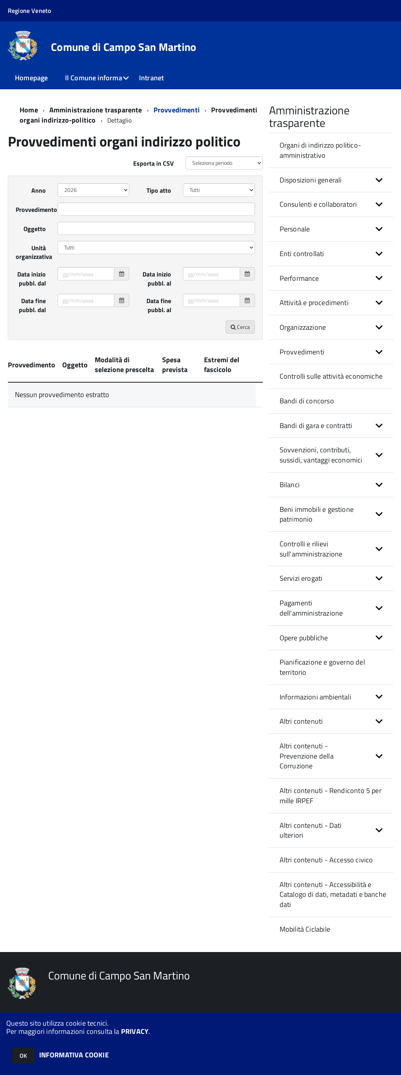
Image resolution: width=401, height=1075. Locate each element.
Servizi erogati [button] (301, 587)
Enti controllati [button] (302, 262)
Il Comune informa (93, 77)
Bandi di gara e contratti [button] (316, 434)
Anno (38, 199)
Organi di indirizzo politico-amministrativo (320, 159)
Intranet (151, 77)
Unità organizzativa (34, 261)
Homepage (31, 77)
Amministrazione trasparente (95, 119)
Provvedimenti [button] (302, 361)
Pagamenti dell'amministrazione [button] (311, 617)
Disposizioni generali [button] (311, 189)
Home (29, 119)
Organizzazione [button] (303, 336)
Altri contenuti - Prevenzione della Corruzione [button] (307, 765)
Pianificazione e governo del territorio (322, 676)
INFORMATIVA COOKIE (74, 1055)
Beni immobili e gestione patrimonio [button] (317, 523)
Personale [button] (295, 238)
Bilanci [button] (290, 493)
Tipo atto (158, 199)
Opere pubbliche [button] (304, 646)
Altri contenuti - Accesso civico (326, 869)
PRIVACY (134, 1031)
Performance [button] (299, 287)
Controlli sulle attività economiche (331, 385)
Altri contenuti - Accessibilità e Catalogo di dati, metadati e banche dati (333, 903)
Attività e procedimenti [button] (314, 311)
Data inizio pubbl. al (157, 287)
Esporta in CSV (153, 172)
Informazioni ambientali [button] (315, 706)
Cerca (240, 336)
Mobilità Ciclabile (305, 938)
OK (23, 1055)
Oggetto (34, 237)
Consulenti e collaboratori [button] (318, 213)
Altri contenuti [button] (301, 730)
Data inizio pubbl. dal (31, 287)
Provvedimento (34, 218)
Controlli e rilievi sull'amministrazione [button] (311, 557)
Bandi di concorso (307, 410)
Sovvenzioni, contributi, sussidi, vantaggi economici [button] (321, 463)
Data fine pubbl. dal (32, 314)
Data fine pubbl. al (158, 314)
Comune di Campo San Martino (124, 47)
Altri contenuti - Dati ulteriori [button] (311, 839)
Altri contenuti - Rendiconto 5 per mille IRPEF (330, 804)
